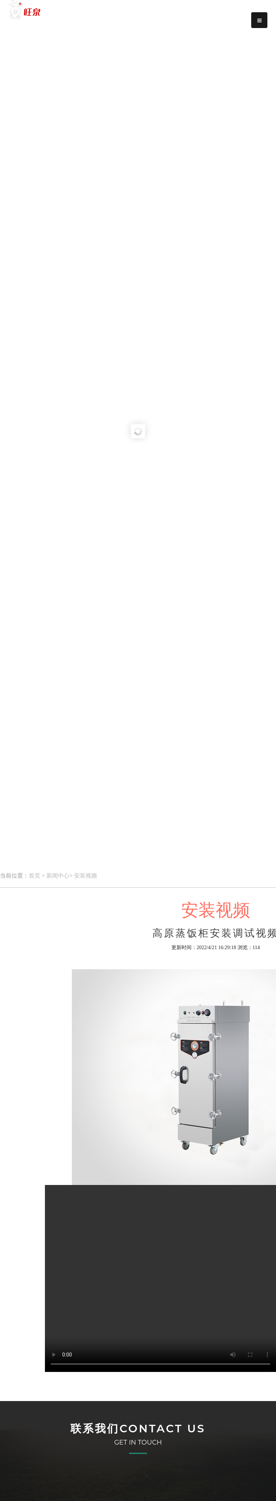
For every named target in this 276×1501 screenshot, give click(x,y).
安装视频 (85, 876)
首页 (34, 876)
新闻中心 (57, 876)
